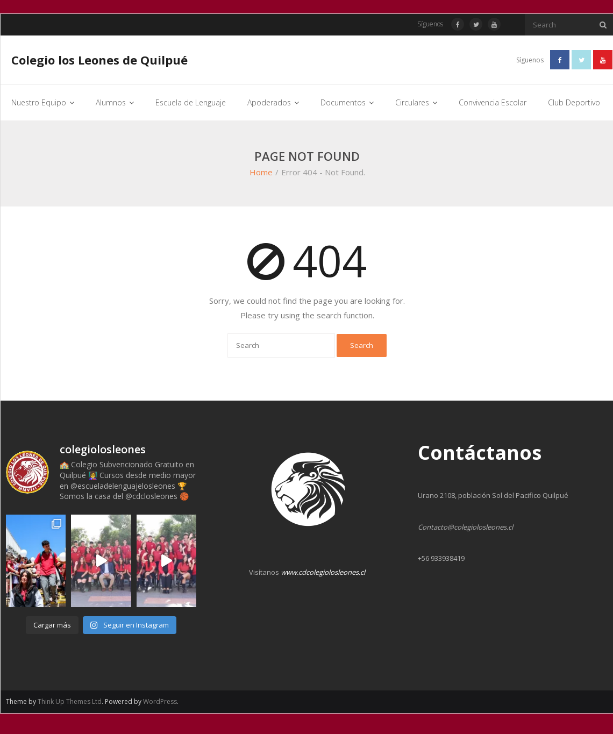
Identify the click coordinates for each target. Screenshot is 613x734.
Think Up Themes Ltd (70, 701)
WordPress (160, 701)
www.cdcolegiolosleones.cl (323, 572)
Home (261, 172)
